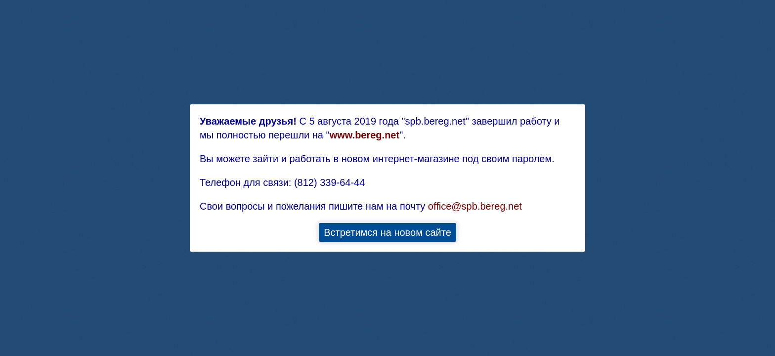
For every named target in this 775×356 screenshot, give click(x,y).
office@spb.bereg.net (475, 206)
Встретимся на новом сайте (387, 232)
